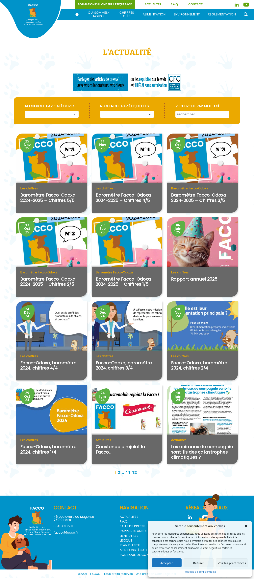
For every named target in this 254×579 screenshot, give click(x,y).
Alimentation (154, 14)
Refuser (198, 563)
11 (127, 473)
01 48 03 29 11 (63, 527)
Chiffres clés (126, 14)
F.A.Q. (174, 4)
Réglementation (222, 14)
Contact (195, 4)
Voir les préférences (232, 563)
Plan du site (130, 546)
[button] (246, 526)
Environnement (186, 14)
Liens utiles (129, 536)
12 (134, 473)
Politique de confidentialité (200, 571)
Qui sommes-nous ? (99, 14)
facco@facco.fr (66, 533)
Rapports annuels (135, 531)
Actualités (153, 4)
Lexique (126, 541)
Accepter (166, 563)
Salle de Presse (132, 527)
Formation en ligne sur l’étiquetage (105, 4)
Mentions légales (134, 550)
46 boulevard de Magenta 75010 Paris (74, 519)
